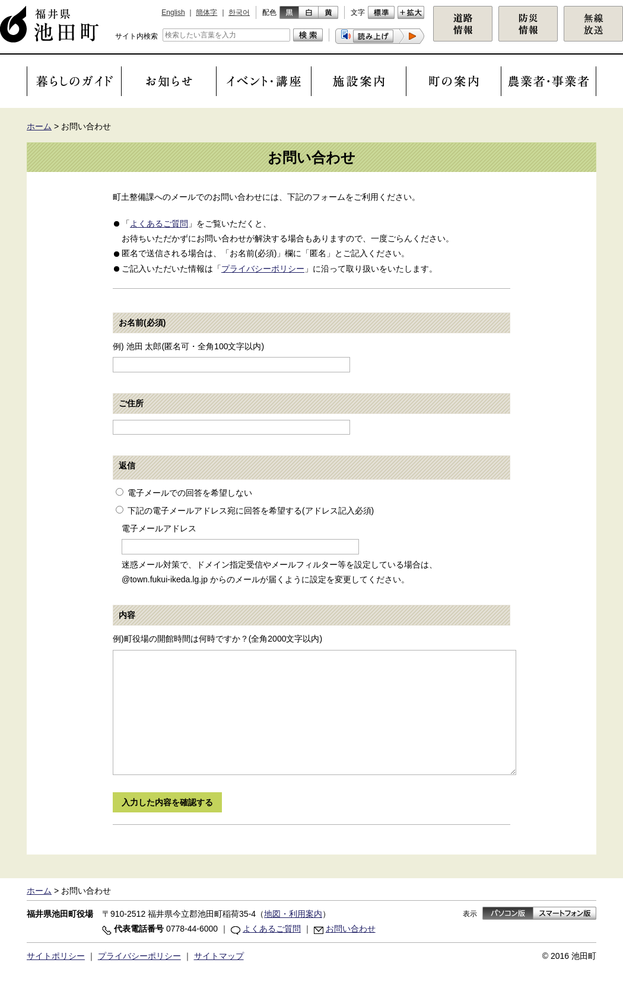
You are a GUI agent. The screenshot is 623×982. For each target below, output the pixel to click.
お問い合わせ (351, 928)
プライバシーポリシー (262, 268)
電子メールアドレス (159, 528)
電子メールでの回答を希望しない (190, 493)
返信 (127, 465)
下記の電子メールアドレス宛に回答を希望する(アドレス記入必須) (251, 510)
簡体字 (206, 12)
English (173, 12)
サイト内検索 (136, 36)
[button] (379, 36)
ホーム (39, 126)
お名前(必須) (142, 322)
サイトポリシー (56, 956)
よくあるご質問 (159, 223)
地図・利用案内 (293, 914)
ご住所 (131, 403)
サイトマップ (219, 956)
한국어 (239, 12)
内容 (127, 615)
